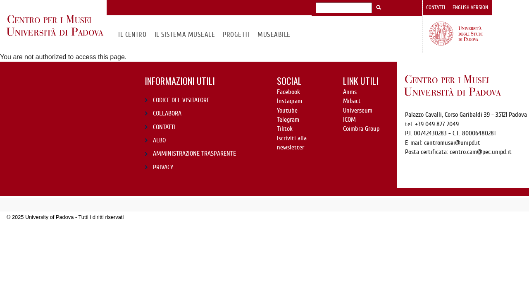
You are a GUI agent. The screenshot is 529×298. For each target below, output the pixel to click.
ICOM (349, 119)
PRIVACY (163, 167)
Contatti (435, 7)
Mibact (352, 101)
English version (470, 7)
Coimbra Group (361, 128)
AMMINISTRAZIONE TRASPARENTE (194, 153)
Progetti (236, 34)
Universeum (357, 110)
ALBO (159, 140)
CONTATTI (164, 127)
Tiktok (285, 128)
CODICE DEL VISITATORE (181, 100)
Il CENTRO (132, 34)
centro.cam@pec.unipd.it (481, 152)
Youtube (287, 110)
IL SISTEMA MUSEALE (185, 34)
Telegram (288, 119)
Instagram (289, 101)
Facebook (288, 92)
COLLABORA (167, 113)
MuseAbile (273, 34)
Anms (350, 92)
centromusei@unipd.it (452, 143)
